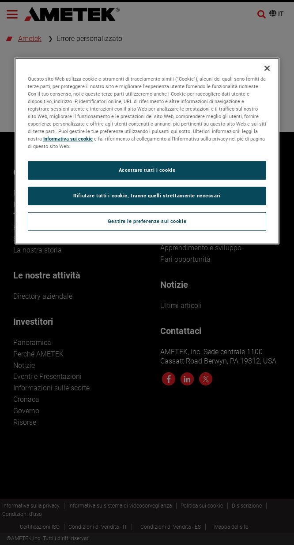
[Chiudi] (267, 68)
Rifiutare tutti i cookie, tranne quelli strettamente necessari (146, 196)
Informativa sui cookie (68, 139)
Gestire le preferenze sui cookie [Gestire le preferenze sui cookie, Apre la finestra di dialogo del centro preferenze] (147, 221)
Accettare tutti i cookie (147, 170)
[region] (147, 150)
